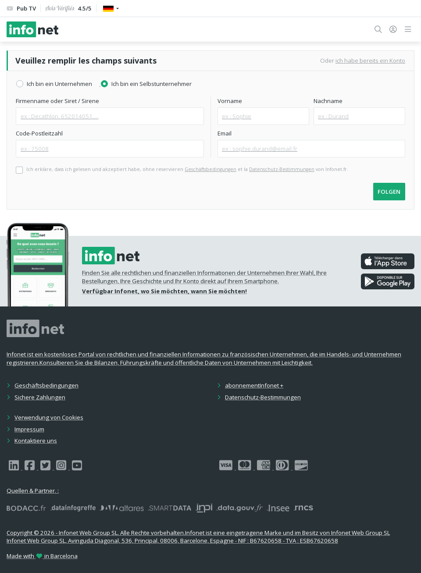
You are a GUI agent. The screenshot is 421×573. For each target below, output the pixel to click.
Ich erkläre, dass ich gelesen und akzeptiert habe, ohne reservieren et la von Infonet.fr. (187, 169)
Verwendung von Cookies (48, 417)
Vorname (230, 101)
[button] (378, 29)
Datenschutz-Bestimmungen (263, 397)
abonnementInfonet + (254, 385)
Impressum (29, 429)
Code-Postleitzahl (39, 133)
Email (225, 133)
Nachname (328, 101)
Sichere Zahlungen (39, 397)
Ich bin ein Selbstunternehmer (151, 84)
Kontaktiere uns (35, 441)
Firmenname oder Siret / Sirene (57, 101)
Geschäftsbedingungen (46, 385)
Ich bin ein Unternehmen (59, 84)
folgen (389, 192)
